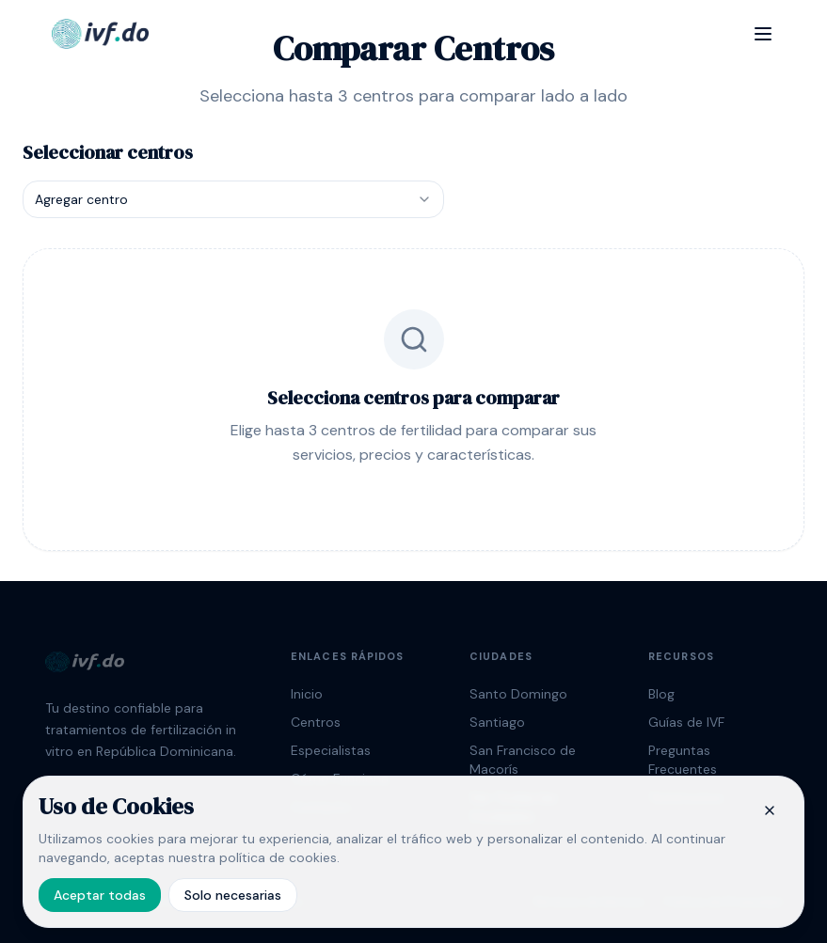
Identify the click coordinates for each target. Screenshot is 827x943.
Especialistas (331, 750)
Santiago (497, 722)
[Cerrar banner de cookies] (769, 810)
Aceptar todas (100, 895)
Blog (661, 693)
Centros (316, 722)
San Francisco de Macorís (522, 760)
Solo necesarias (232, 895)
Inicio (307, 693)
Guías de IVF (686, 722)
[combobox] (233, 199)
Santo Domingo (518, 693)
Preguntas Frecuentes (682, 760)
